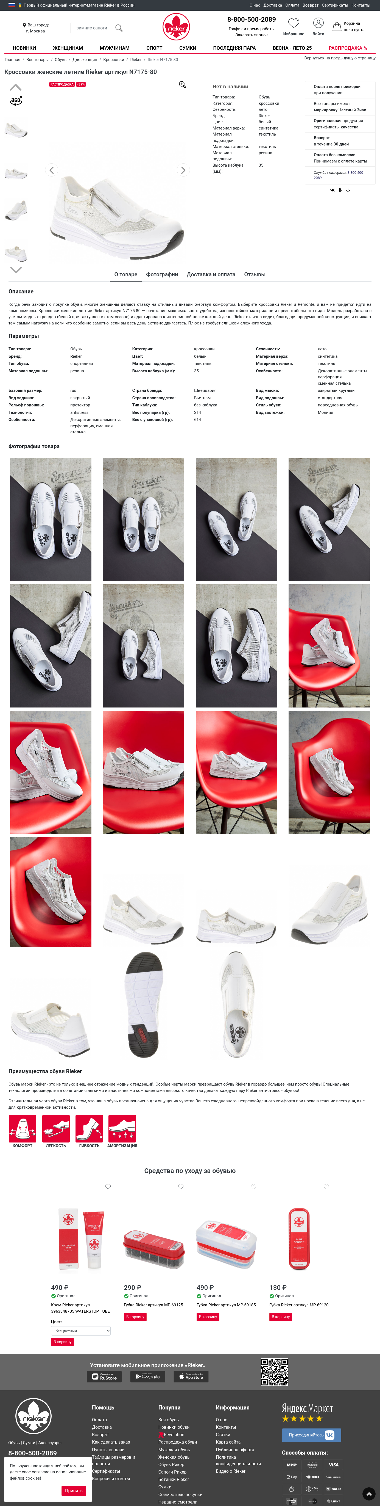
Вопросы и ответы (111, 1478)
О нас (255, 5)
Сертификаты (335, 5)
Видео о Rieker (230, 1471)
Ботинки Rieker (173, 1479)
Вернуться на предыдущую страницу (340, 58)
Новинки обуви (174, 1427)
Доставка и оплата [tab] (211, 274)
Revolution (171, 1434)
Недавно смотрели (178, 1501)
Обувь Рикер (171, 1464)
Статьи (223, 1434)
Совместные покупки (180, 1494)
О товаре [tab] (125, 274)
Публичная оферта (235, 1449)
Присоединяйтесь (311, 1435)
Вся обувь (168, 1419)
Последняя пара (234, 48)
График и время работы (252, 28)
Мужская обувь (174, 1449)
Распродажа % (348, 48)
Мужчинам (115, 48)
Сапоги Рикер (172, 1471)
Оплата (292, 5)
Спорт (154, 48)
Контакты (360, 5)
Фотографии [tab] (162, 274)
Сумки (187, 48)
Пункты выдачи (108, 1449)
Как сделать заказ (111, 1442)
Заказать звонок (252, 34)
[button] (51, 170)
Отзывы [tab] (255, 274)
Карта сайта (228, 1442)
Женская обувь (174, 1457)
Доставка (273, 5)
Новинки (24, 48)
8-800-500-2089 (251, 19)
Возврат (310, 5)
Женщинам (68, 48)
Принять (74, 1490)
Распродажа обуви (177, 1442)
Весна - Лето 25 (292, 48)
